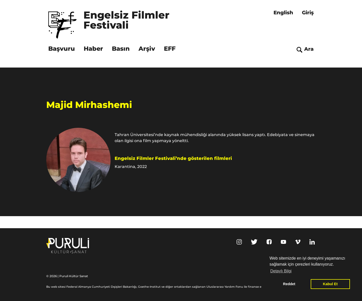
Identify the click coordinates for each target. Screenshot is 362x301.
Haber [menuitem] (93, 48)
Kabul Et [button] (330, 284)
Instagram (239, 242)
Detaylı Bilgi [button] (280, 271)
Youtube (283, 242)
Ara (309, 49)
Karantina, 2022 (131, 166)
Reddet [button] (289, 284)
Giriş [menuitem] (308, 13)
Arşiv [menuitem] (147, 48)
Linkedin (312, 242)
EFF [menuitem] (169, 48)
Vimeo (297, 242)
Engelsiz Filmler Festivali (127, 20)
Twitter (254, 242)
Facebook (269, 241)
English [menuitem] (283, 13)
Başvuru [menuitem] (61, 48)
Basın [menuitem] (121, 48)
